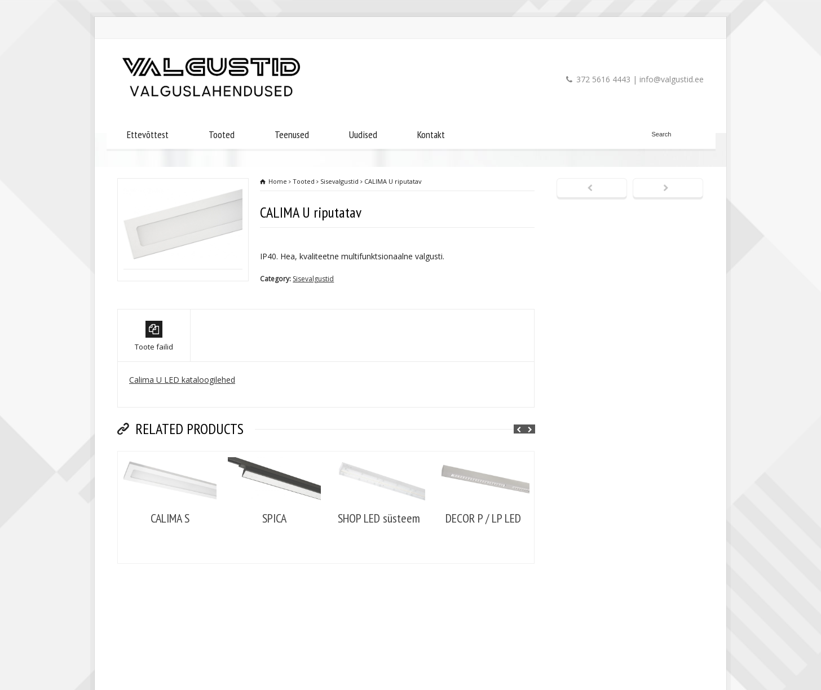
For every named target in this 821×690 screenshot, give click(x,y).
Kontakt (431, 134)
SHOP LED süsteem (379, 559)
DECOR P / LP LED (483, 559)
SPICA (274, 559)
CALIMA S (170, 559)
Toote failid (154, 376)
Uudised (363, 134)
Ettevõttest (148, 134)
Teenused (292, 134)
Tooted (222, 134)
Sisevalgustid (313, 279)
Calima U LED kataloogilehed (182, 420)
